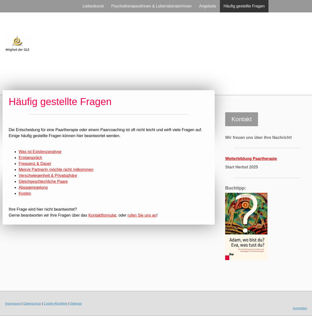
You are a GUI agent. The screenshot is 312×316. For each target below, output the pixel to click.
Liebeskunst (93, 6)
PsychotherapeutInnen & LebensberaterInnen (151, 6)
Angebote (207, 6)
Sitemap (76, 303)
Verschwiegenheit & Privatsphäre (48, 175)
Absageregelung (33, 187)
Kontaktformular (102, 215)
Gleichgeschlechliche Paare (43, 181)
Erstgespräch (30, 158)
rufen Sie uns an (142, 215)
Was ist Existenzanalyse (40, 152)
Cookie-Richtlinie (55, 303)
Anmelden (300, 308)
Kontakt (241, 119)
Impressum (13, 303)
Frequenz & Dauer (35, 163)
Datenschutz (32, 303)
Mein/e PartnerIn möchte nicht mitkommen (56, 169)
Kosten (25, 193)
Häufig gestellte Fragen (244, 6)
